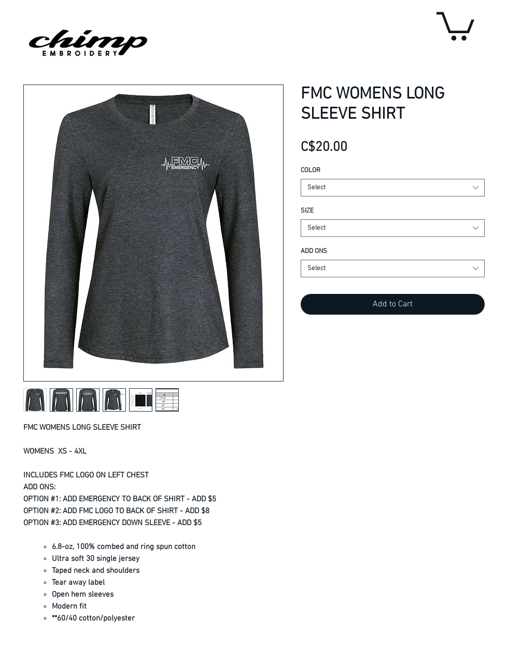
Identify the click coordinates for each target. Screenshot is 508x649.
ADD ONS (314, 251)
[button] (455, 24)
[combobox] (393, 187)
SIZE (307, 211)
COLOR (310, 170)
